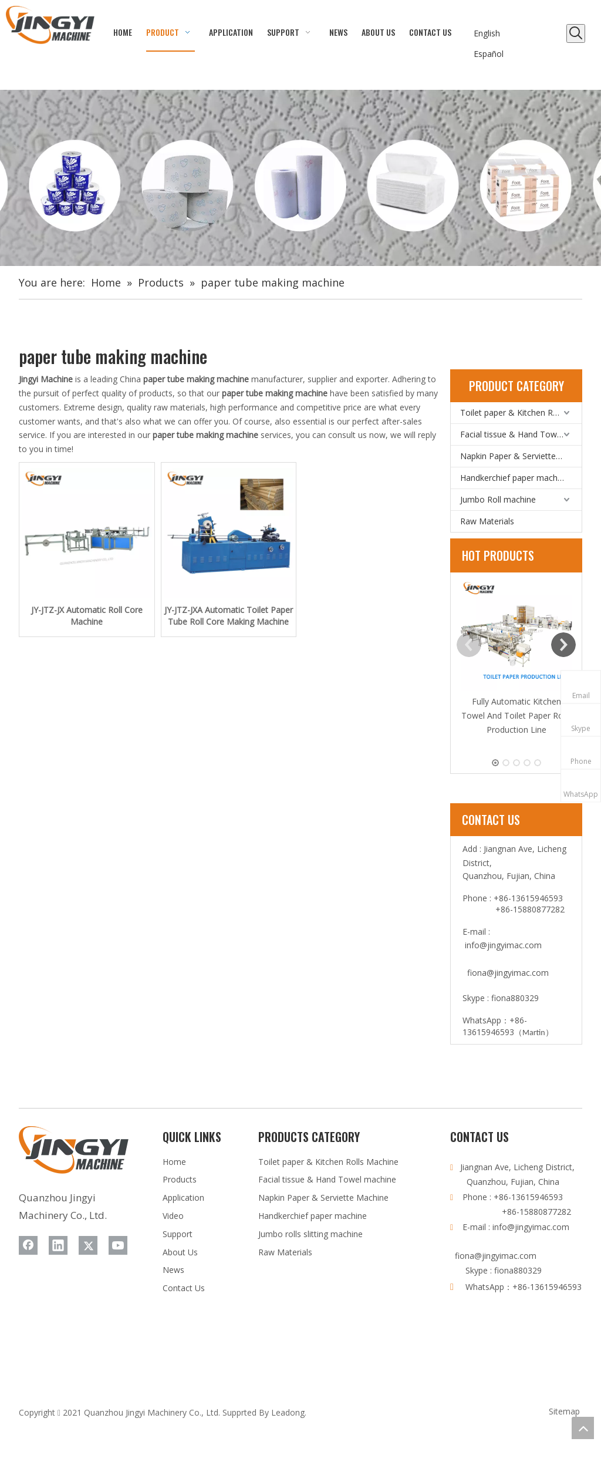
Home (174, 1161)
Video (173, 1215)
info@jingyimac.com (503, 945)
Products (180, 1179)
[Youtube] (118, 1245)
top (583, 1428)
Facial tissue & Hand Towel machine (521, 434)
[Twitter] (88, 1245)
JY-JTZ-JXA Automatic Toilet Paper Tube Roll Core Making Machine (228, 615)
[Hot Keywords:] (575, 33)
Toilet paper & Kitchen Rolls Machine (521, 412)
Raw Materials (487, 521)
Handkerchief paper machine (514, 477)
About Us (180, 1252)
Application (183, 1197)
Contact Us (184, 1288)
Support (178, 1233)
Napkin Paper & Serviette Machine (521, 456)
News (173, 1269)
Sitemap (564, 1411)
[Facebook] (28, 1245)
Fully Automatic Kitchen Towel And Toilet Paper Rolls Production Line (516, 715)
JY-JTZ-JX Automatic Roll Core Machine (87, 615)
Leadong (288, 1412)
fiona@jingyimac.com (508, 972)
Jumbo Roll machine (498, 499)
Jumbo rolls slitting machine (310, 1233)
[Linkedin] (58, 1245)
